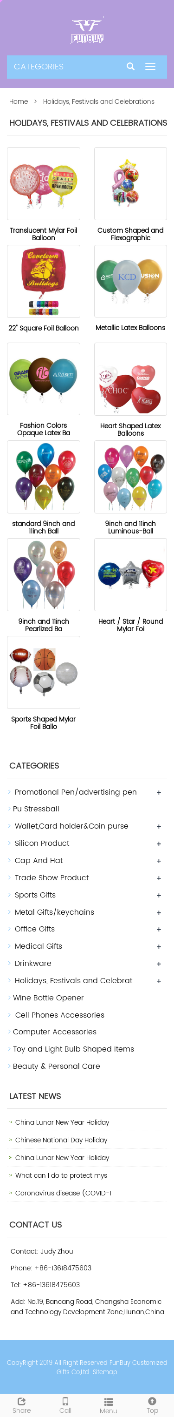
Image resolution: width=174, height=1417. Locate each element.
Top (152, 1405)
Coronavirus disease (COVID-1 (63, 1193)
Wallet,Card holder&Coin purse (72, 826)
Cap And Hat (39, 861)
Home (18, 101)
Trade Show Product (52, 878)
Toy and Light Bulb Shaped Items (73, 1049)
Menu (109, 1406)
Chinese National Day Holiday (61, 1140)
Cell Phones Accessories (58, 1015)
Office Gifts (35, 929)
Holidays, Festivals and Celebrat (73, 981)
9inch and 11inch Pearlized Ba (43, 625)
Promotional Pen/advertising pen (76, 792)
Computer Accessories (55, 1032)
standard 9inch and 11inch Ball (43, 528)
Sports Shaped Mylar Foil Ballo (43, 723)
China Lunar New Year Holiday (62, 1122)
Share (22, 1405)
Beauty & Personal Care (56, 1066)
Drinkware (33, 964)
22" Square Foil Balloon (43, 328)
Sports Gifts (35, 895)
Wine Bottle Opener (48, 998)
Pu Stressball (36, 809)
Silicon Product (42, 843)
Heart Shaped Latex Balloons (130, 430)
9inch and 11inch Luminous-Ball (130, 528)
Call (65, 1405)
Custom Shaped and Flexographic (130, 234)
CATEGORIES (39, 67)
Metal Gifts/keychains (54, 912)
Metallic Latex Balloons (130, 328)
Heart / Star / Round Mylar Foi (130, 625)
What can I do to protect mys (61, 1175)
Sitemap (105, 1372)
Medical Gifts (38, 946)
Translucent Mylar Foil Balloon (43, 234)
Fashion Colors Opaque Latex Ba (43, 429)
